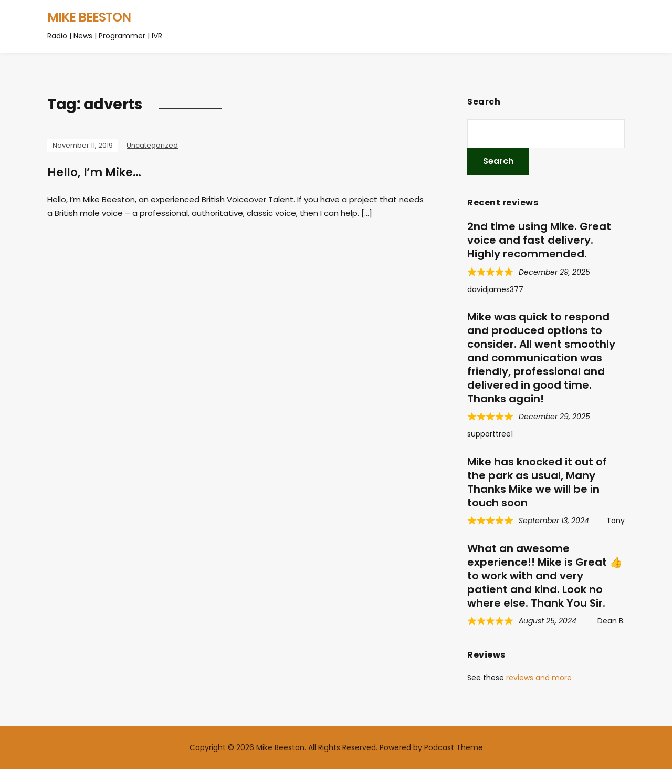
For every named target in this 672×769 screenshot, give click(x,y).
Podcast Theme (453, 747)
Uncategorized (152, 145)
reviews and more (539, 677)
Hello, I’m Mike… (94, 172)
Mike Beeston (89, 17)
